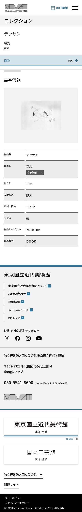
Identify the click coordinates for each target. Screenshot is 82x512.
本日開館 (62, 8)
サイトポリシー (13, 498)
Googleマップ (13, 371)
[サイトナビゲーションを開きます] (75, 8)
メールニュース (18, 310)
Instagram (28, 338)
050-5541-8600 (18, 382)
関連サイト (11, 484)
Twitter (7, 338)
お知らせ (14, 318)
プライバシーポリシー (17, 502)
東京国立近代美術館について (27, 286)
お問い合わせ (17, 294)
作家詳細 (32, 172)
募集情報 (14, 302)
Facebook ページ (18, 338)
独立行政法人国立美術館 (20, 474)
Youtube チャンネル (39, 338)
